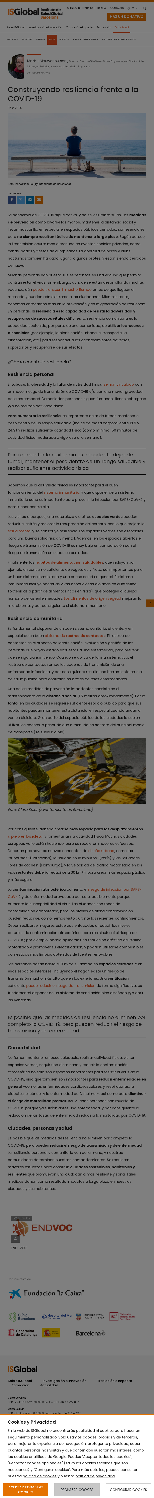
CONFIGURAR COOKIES (128, 1489)
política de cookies (40, 1476)
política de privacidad (95, 1476)
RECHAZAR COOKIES (77, 1489)
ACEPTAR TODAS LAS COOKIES (25, 1489)
